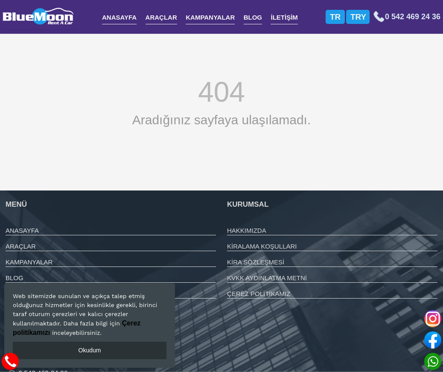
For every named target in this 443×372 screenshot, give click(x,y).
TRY (358, 16)
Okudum (90, 350)
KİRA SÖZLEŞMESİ (255, 262)
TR (335, 16)
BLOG (253, 17)
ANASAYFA (119, 17)
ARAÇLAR (161, 17)
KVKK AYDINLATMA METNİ (267, 277)
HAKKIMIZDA (246, 230)
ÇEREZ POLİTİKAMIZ (258, 293)
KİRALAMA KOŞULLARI (262, 246)
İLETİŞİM (284, 17)
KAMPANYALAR (210, 17)
